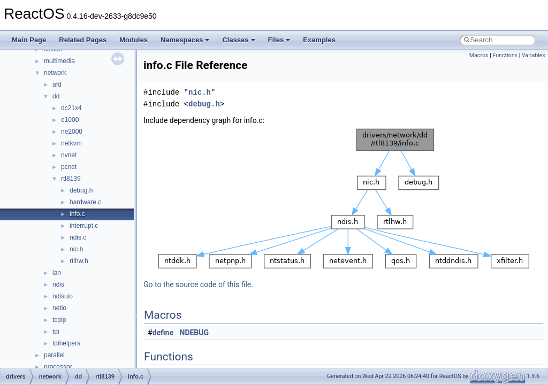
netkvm (71, 143)
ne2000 (71, 131)
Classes (238, 40)
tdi (55, 331)
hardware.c (85, 202)
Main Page (29, 40)
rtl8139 (71, 178)
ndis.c (78, 237)
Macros (479, 55)
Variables (533, 55)
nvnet (69, 155)
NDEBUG (194, 332)
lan (56, 272)
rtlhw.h (79, 261)
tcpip (59, 320)
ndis (58, 284)
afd (57, 84)
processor (58, 367)
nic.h (76, 249)
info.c (77, 214)
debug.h (81, 190)
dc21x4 (71, 108)
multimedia (59, 61)
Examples (319, 40)
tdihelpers (66, 343)
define (163, 332)
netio (59, 308)
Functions (504, 55)
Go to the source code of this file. (198, 284)
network (55, 72)
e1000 (70, 120)
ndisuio (62, 296)
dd (55, 96)
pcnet (69, 167)
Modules (133, 40)
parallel (54, 355)
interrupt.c (84, 225)
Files (279, 40)
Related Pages (82, 40)
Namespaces (185, 40)
